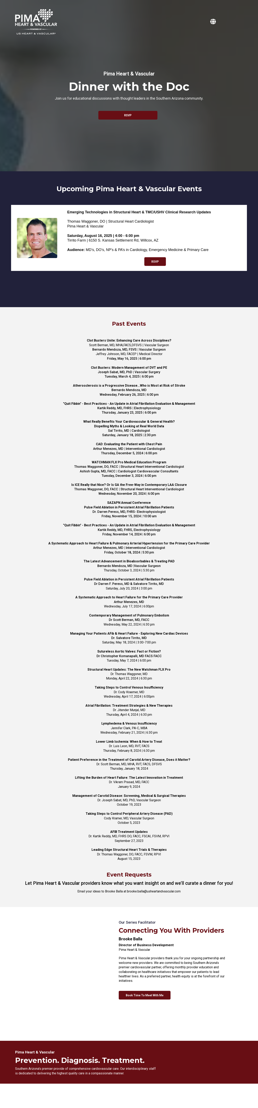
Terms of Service (147, 1095)
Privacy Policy (124, 1095)
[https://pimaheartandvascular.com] (214, 22)
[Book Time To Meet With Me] (145, 995)
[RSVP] (127, 115)
